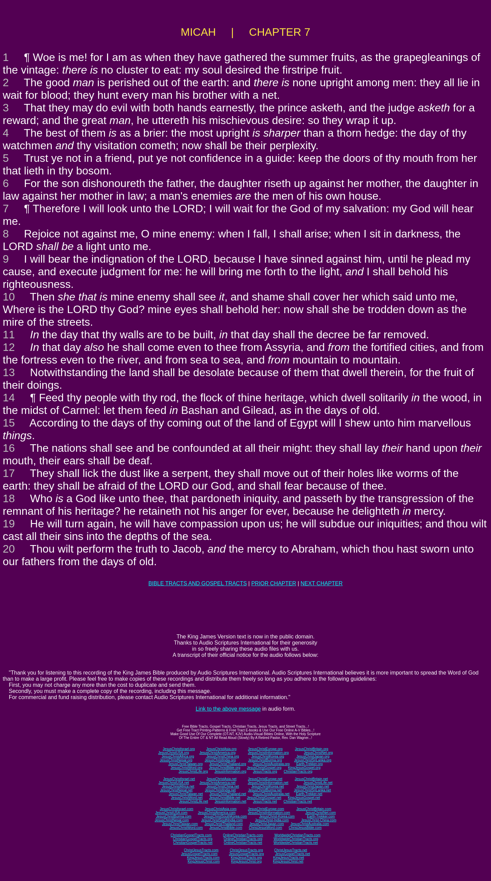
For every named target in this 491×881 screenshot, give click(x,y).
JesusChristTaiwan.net (186, 794)
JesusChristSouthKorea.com (225, 816)
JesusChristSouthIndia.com (222, 820)
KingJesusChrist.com (204, 861)
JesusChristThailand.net (227, 794)
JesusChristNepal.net (176, 790)
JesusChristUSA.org (173, 753)
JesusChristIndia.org (220, 760)
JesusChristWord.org (186, 768)
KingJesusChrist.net (288, 861)
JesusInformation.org (230, 771)
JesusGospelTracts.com (199, 854)
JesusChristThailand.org (227, 764)
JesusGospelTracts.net (292, 854)
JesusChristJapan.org (312, 756)
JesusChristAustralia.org (271, 764)
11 (9, 334)
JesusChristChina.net (223, 786)
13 (9, 372)
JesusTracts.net (265, 801)
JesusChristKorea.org (267, 756)
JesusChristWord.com (186, 828)
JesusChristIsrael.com (176, 809)
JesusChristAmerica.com (217, 813)
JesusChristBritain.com (313, 809)
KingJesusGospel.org (304, 768)
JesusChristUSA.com (171, 813)
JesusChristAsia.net (221, 779)
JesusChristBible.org (224, 768)
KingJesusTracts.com (203, 858)
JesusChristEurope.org (265, 749)
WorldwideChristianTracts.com (297, 835)
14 (9, 397)
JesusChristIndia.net (220, 790)
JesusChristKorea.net (267, 786)
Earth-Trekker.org (309, 764)
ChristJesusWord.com (265, 828)
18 (9, 498)
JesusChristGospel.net (264, 798)
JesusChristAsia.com (220, 809)
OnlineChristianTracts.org (243, 839)
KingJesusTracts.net (288, 858)
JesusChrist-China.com (318, 820)
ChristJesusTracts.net (290, 850)
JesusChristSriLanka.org (312, 760)
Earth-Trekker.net (309, 794)
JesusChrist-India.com (272, 820)
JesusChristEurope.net (265, 779)
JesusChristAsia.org (221, 749)
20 (9, 549)
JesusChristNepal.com (172, 820)
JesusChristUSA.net (174, 783)
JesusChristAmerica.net (217, 783)
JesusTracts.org (265, 771)
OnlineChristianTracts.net (243, 843)
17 (9, 473)
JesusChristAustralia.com (310, 824)
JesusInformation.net (230, 801)
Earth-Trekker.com (321, 816)
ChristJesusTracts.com (201, 850)
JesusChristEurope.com (266, 809)
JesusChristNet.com (320, 813)
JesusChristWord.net (187, 798)
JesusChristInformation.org (268, 753)
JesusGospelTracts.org (246, 854)
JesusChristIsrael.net (179, 779)
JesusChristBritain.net (311, 779)
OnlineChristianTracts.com (243, 835)
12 (9, 347)
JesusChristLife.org (193, 771)
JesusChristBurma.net (265, 790)
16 (9, 448)
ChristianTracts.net (297, 801)
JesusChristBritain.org (311, 749)
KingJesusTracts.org (246, 858)
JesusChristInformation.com (269, 813)
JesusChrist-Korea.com (277, 816)
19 (9, 523)
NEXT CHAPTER (322, 583)
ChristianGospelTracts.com (190, 835)
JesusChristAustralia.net (271, 794)
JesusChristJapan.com (266, 824)
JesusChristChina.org (222, 756)
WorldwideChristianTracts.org (295, 839)
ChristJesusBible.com (305, 828)
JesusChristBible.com (225, 828)
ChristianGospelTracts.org (192, 839)
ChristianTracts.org (298, 771)
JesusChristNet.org (318, 753)
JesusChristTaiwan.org (185, 764)
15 (9, 423)
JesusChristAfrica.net (178, 786)
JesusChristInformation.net (268, 783)
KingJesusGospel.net (304, 798)
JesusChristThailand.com (224, 824)
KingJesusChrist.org (246, 861)
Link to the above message (228, 709)
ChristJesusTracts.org (246, 850)
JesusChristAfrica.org (178, 756)
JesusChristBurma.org (265, 760)
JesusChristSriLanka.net (312, 790)
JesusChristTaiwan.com (180, 824)
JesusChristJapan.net (312, 786)
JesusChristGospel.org (264, 768)
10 (9, 297)
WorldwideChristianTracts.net (295, 843)
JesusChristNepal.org (176, 760)
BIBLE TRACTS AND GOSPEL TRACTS (197, 583)
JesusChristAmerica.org (217, 753)
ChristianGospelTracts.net (192, 843)
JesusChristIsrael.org (179, 749)
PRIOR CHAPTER (273, 583)
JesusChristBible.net (224, 798)
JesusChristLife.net (317, 783)
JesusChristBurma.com (173, 816)
